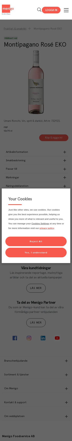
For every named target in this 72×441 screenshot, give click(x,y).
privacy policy (47, 228)
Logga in (51, 10)
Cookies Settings (40, 223)
